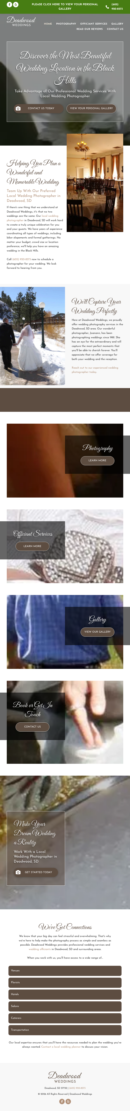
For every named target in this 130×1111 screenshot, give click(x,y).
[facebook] (9, 5)
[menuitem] (46, 24)
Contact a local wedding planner (61, 1047)
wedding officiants (40, 949)
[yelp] (15, 5)
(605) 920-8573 (21, 259)
